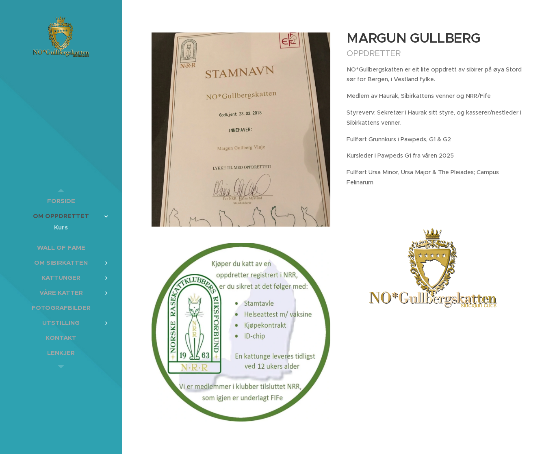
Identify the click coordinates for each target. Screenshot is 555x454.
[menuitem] (60, 200)
